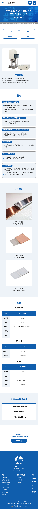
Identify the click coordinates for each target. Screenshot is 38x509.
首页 (3, 23)
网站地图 (34, 492)
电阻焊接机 (4, 477)
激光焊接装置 (5, 492)
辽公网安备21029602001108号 (20, 506)
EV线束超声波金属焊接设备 (19, 406)
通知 (33, 488)
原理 (33, 475)
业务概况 (34, 481)
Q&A (33, 485)
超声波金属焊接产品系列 (14, 23)
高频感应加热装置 (6, 487)
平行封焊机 (4, 489)
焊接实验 (34, 478)
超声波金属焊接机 (19, 411)
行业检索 (19, 482)
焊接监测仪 (4, 494)
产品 (6, 23)
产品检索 (19, 477)
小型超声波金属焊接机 (19, 417)
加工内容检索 (20, 480)
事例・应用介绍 (21, 475)
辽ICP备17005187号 (18, 505)
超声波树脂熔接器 (6, 480)
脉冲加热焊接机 (5, 484)
